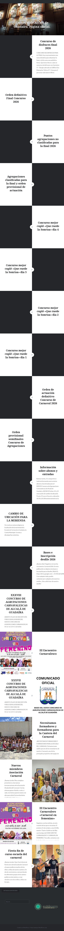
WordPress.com (42, 927)
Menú (58, 3)
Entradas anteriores (11, 890)
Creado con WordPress (23, 927)
